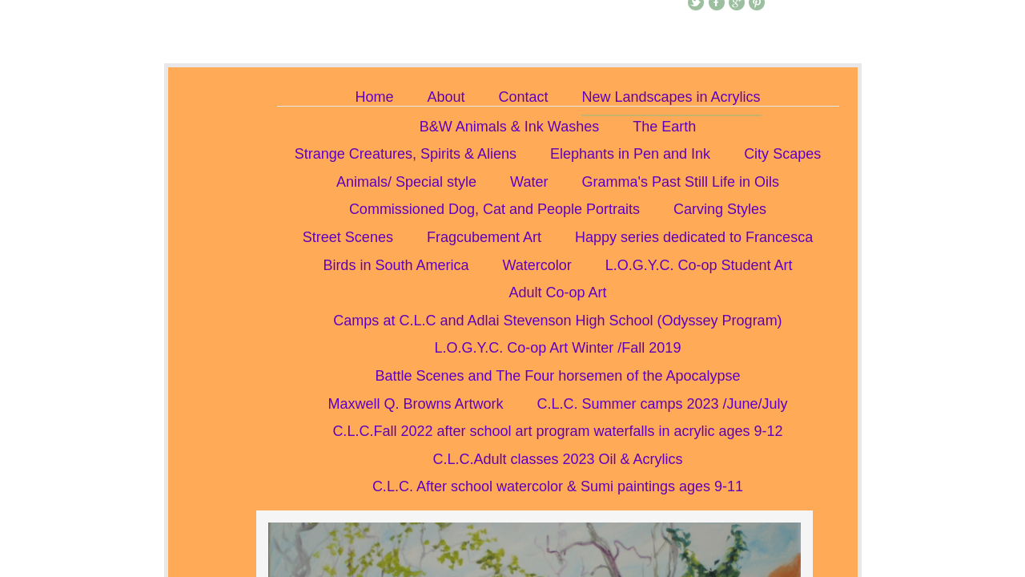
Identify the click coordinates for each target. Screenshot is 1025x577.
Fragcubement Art (484, 237)
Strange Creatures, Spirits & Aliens (406, 154)
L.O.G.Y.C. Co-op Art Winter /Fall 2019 (558, 348)
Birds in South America (395, 265)
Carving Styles (719, 209)
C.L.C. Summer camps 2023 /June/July (662, 404)
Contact (523, 97)
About (445, 97)
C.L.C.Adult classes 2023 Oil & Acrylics (557, 459)
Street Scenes (348, 237)
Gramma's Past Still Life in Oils (680, 182)
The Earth (664, 127)
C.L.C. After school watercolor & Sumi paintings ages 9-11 (557, 486)
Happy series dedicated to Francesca (694, 237)
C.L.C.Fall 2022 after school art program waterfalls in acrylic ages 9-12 (557, 431)
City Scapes (782, 154)
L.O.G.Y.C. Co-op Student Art (699, 265)
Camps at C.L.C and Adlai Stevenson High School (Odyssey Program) (557, 321)
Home (374, 97)
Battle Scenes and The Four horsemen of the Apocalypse (558, 376)
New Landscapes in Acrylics (671, 97)
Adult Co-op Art (557, 292)
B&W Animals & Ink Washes (509, 127)
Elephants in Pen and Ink (630, 154)
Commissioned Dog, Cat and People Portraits (494, 209)
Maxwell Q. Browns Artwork (415, 404)
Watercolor (536, 265)
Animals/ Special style (406, 182)
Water (529, 182)
